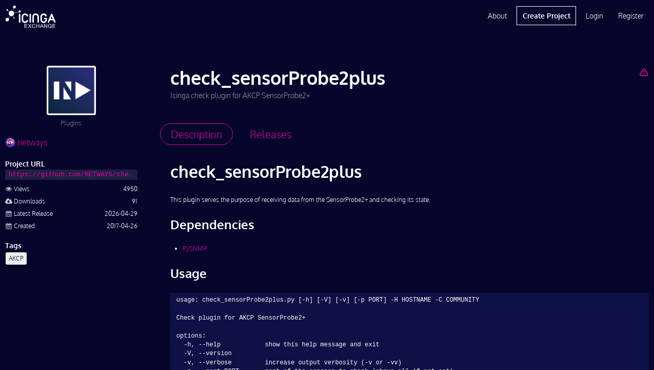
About (497, 15)
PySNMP (195, 248)
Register (631, 15)
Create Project (546, 15)
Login (594, 15)
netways (26, 142)
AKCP (16, 258)
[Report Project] (644, 72)
